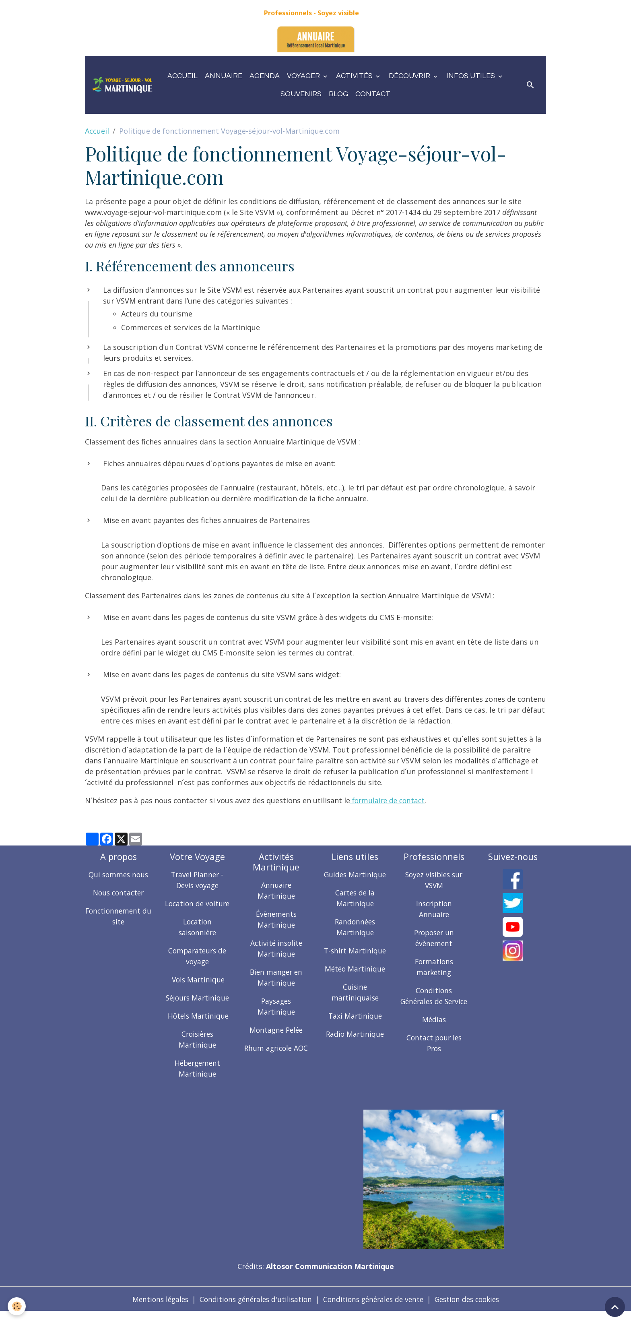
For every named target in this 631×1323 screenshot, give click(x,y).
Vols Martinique (197, 990)
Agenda (265, 76)
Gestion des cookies (472, 1310)
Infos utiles (471, 76)
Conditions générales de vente (374, 1310)
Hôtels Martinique (197, 1027)
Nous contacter (118, 892)
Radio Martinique (355, 1034)
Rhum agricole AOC (276, 1048)
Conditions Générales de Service (433, 1001)
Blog (338, 94)
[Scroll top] (615, 1307)
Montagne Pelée (276, 1030)
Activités (355, 76)
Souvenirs (301, 94)
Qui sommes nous (118, 874)
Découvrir (410, 76)
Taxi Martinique (355, 1016)
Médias (434, 1030)
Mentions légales (153, 1310)
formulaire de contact (389, 800)
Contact (372, 94)
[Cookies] (17, 1306)
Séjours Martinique (197, 1008)
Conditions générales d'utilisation (252, 1310)
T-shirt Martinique (355, 950)
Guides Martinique (355, 874)
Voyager (304, 76)
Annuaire (223, 76)
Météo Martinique (355, 969)
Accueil (182, 76)
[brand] (122, 85)
